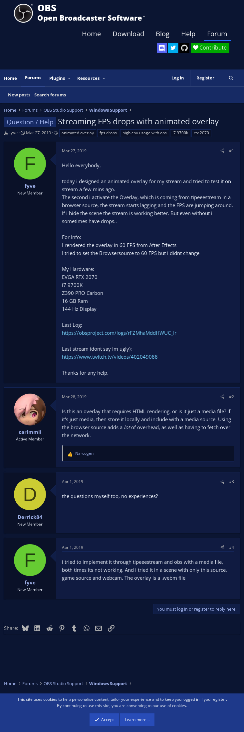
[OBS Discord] (162, 48)
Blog (162, 33)
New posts (19, 95)
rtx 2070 (201, 133)
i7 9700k (180, 133)
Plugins (57, 78)
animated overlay (78, 133)
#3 (231, 481)
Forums (33, 77)
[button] (70, 78)
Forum (217, 33)
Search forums (50, 95)
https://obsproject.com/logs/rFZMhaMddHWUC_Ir (119, 332)
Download (128, 33)
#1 (231, 151)
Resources (88, 78)
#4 (231, 547)
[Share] (222, 151)
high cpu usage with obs (144, 133)
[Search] (231, 78)
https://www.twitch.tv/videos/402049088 (110, 356)
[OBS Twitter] (173, 48)
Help (188, 33)
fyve (13, 133)
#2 (231, 397)
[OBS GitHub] (184, 48)
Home (91, 33)
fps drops (108, 133)
